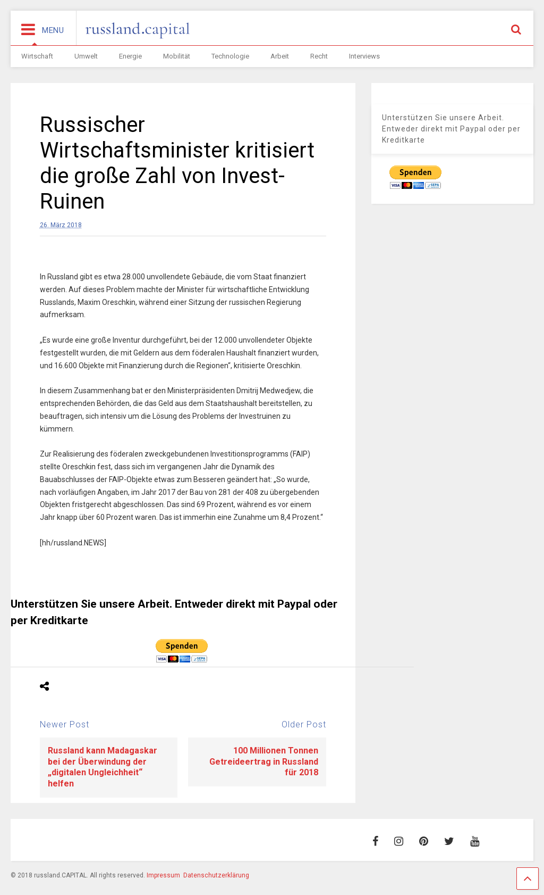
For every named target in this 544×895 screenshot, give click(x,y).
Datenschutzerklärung (216, 875)
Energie (130, 56)
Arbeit (279, 56)
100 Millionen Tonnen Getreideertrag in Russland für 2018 (263, 761)
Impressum (163, 875)
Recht (319, 56)
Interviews (364, 56)
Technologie (230, 56)
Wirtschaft (37, 56)
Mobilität (176, 56)
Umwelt (86, 56)
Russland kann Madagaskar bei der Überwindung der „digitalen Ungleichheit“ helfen (102, 767)
